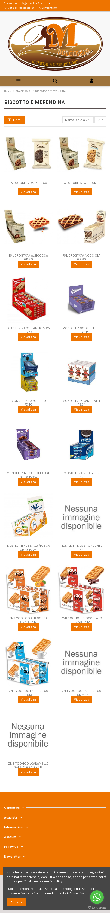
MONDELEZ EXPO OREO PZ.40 (28, 402)
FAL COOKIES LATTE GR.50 (82, 183)
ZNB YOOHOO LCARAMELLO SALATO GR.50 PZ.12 (28, 765)
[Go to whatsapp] (97, 897)
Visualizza (28, 192)
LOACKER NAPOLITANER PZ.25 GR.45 (28, 330)
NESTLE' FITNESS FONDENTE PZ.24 (81, 547)
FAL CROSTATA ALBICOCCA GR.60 (28, 257)
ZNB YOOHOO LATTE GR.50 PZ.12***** (81, 693)
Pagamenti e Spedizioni (36, 3)
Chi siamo (10, 3)
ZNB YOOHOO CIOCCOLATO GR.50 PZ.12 (81, 620)
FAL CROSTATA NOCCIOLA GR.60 (81, 257)
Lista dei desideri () (19, 8)
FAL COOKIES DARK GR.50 (28, 183)
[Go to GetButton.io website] (97, 907)
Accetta (16, 902)
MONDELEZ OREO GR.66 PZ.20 (82, 475)
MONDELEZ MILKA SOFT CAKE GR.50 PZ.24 (28, 475)
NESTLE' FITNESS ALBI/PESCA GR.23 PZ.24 (28, 547)
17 (100, 120)
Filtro (14, 120)
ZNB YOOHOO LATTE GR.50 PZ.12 (28, 693)
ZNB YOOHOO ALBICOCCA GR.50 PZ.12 (28, 620)
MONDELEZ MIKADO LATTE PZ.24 (81, 402)
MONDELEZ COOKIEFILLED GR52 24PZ (81, 330)
